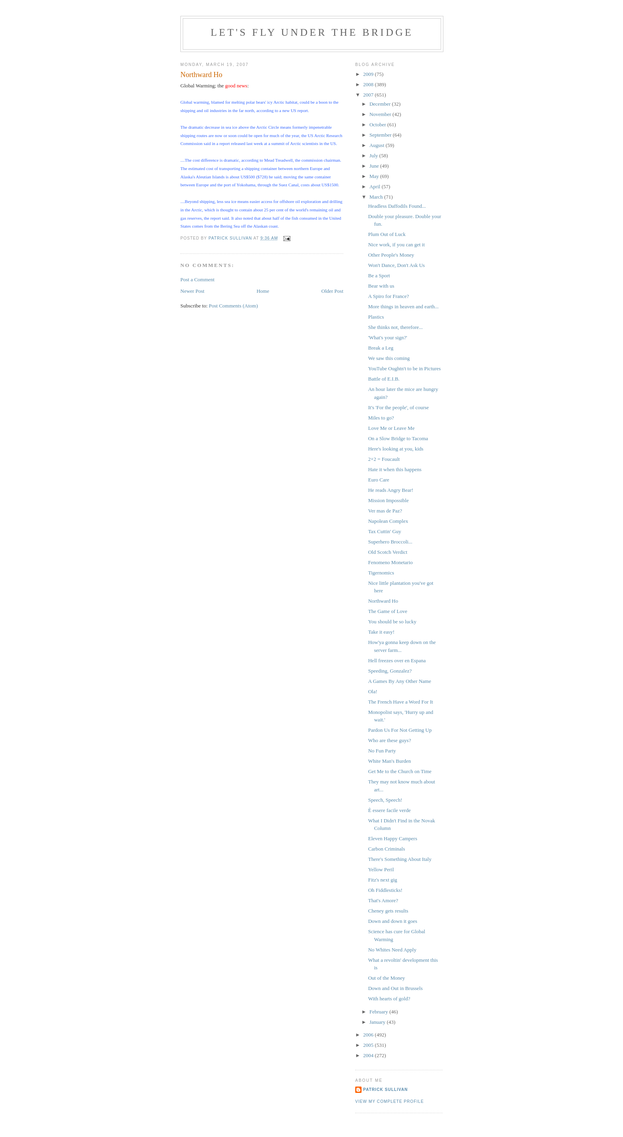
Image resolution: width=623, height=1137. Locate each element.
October (378, 125)
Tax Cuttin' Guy (384, 531)
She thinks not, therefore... (395, 327)
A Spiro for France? (388, 296)
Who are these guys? (389, 740)
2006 (369, 1035)
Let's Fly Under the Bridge (312, 32)
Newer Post (192, 291)
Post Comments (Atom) (233, 306)
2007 (369, 95)
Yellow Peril (381, 869)
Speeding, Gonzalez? (390, 671)
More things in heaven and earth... (403, 306)
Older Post (332, 291)
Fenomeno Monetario (390, 562)
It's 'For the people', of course (398, 407)
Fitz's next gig (382, 880)
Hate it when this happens (394, 469)
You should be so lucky (392, 622)
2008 (369, 84)
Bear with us (381, 286)
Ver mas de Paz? (385, 511)
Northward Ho (383, 601)
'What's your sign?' (387, 337)
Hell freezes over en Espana (397, 660)
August (378, 145)
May (375, 176)
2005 (369, 1045)
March (377, 197)
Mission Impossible (388, 500)
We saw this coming (389, 358)
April (376, 187)
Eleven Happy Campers (392, 838)
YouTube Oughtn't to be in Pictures (404, 368)
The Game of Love (387, 611)
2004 (369, 1055)
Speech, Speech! (385, 800)
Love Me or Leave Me (391, 428)
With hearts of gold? (389, 999)
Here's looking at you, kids (395, 449)
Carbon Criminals (386, 849)
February (379, 1012)
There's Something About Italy (399, 859)
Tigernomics (381, 573)
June (375, 166)
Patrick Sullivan (385, 1089)
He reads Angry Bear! (390, 490)
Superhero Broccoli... (390, 542)
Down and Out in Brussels (395, 988)
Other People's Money (391, 255)
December (381, 104)
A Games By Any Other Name (399, 681)
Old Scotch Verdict (387, 552)
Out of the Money (386, 978)
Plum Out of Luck (386, 234)
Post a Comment (197, 279)
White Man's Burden (389, 761)
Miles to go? (381, 418)
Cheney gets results (388, 911)
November (381, 114)
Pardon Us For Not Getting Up (399, 730)
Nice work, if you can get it (396, 245)
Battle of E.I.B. (383, 379)
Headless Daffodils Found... (397, 206)
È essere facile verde (389, 810)
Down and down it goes (392, 921)
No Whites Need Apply (392, 950)
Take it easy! (381, 632)
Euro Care (378, 480)
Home (263, 291)
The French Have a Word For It (400, 702)
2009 (369, 74)
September (381, 135)
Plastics (376, 317)
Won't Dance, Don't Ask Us (396, 265)
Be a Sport (379, 275)
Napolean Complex (388, 521)
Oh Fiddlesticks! (385, 890)
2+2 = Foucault (384, 459)
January (378, 1022)
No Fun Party (382, 751)
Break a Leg (380, 348)
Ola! (372, 691)
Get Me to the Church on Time (399, 771)
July (374, 156)
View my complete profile (389, 1101)
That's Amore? (383, 900)
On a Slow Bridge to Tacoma (398, 438)
